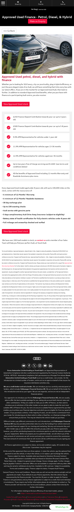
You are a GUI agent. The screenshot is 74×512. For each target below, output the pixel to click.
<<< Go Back (9, 31)
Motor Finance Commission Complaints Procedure (52, 499)
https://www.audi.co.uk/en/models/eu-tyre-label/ (39, 493)
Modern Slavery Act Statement (23, 499)
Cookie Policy (10, 497)
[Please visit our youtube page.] (45, 366)
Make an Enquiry (37, 21)
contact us (41, 240)
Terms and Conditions (34, 497)
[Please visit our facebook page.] (29, 366)
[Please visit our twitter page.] (34, 366)
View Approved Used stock (15, 104)
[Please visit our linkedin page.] (50, 366)
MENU (3, 3)
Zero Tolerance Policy (51, 497)
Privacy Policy (21, 497)
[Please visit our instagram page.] (39, 366)
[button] (60, 507)
